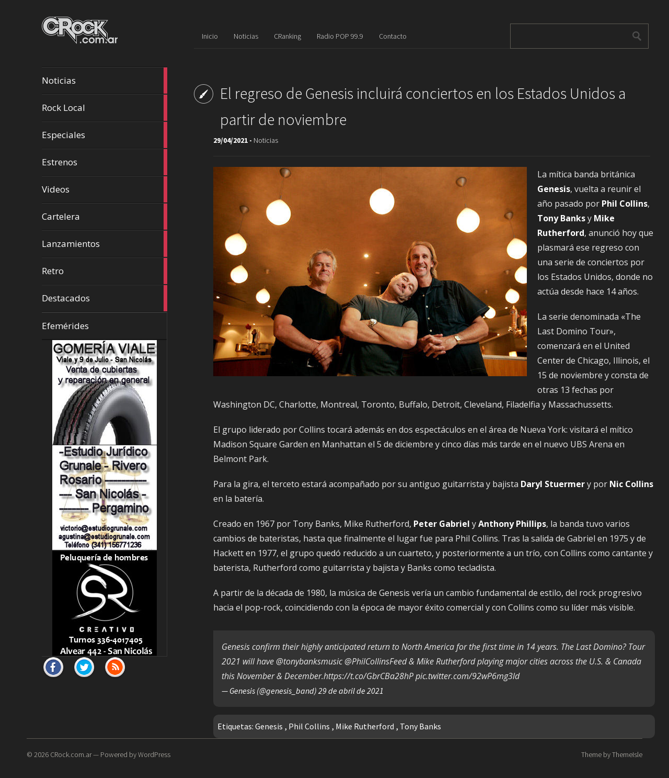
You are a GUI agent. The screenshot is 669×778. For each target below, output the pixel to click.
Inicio (210, 36)
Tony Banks (420, 726)
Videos (104, 189)
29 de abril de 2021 (351, 690)
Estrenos (104, 162)
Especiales (104, 135)
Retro (104, 271)
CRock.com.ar (70, 754)
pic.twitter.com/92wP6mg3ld (468, 676)
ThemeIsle (627, 754)
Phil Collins (309, 726)
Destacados (104, 298)
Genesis (269, 726)
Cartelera (104, 217)
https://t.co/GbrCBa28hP (368, 676)
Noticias (104, 80)
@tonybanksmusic (309, 661)
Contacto (393, 36)
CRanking (287, 36)
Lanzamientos (104, 244)
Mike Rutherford (365, 726)
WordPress (154, 754)
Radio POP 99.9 (340, 36)
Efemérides (65, 326)
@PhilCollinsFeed (375, 661)
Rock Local (104, 108)
